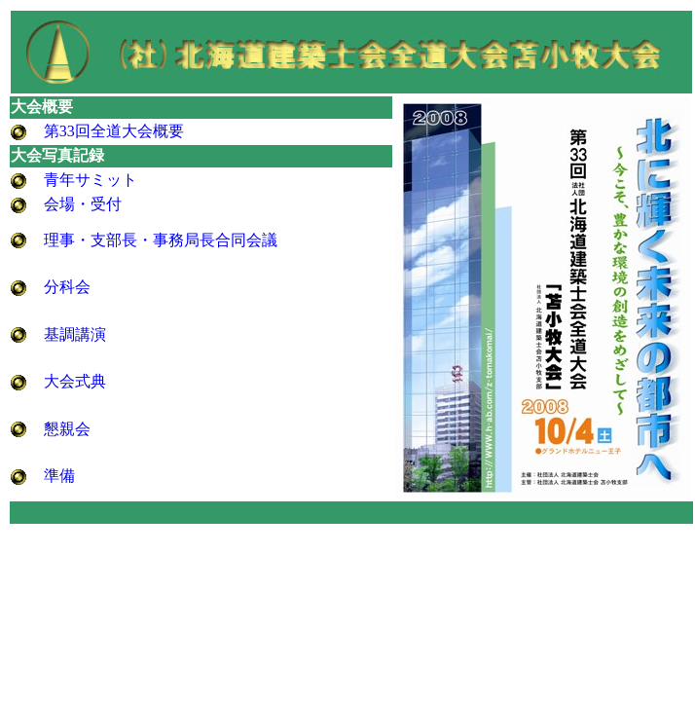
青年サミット (90, 179)
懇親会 (67, 429)
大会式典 (75, 381)
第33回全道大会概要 (114, 131)
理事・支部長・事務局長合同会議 (160, 240)
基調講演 (75, 334)
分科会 (67, 286)
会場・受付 (83, 204)
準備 (59, 475)
